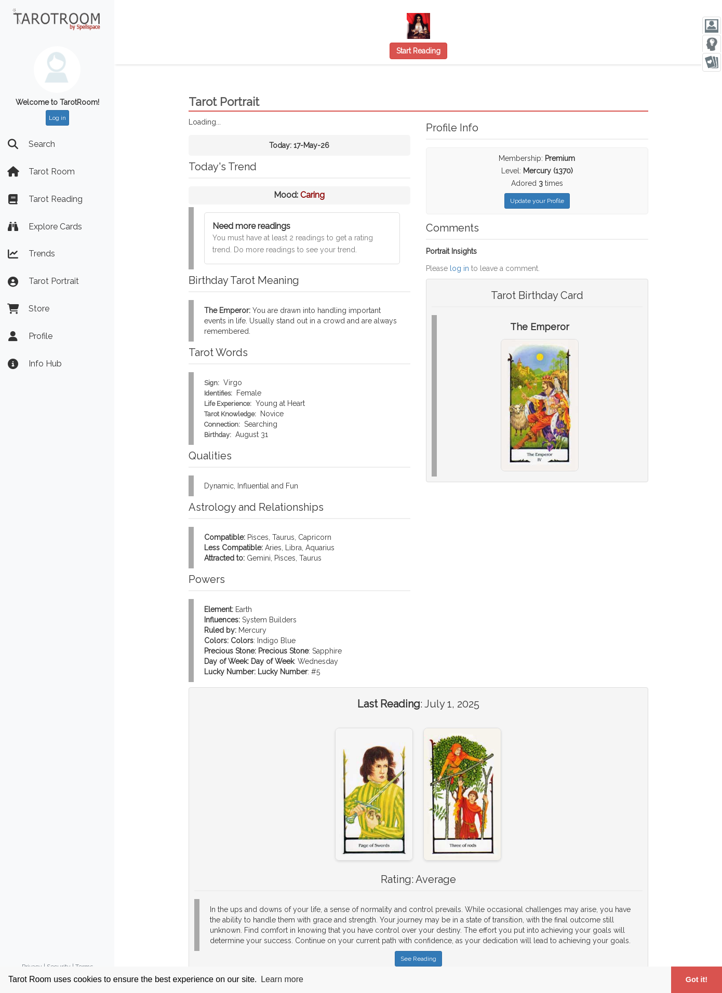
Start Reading (418, 51)
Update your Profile (537, 201)
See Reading (418, 958)
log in (459, 268)
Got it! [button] (696, 979)
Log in (57, 117)
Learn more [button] (282, 979)
